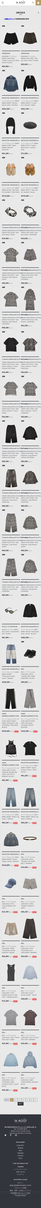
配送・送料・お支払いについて (20, 1190)
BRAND (20, 1148)
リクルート (20, 1174)
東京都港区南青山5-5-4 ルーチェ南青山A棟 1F (20, 1127)
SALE (20, 1158)
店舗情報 (20, 1166)
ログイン (20, 1183)
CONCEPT (20, 1145)
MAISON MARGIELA (11, 98)
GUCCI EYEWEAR (9, 627)
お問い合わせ (20, 1172)
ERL (22, 669)
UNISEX (20, 1155)
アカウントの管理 (20, 1188)
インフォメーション (20, 1169)
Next (20, 1104)
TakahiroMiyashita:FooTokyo (15, 227)
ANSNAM (6, 53)
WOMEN (20, 1153)
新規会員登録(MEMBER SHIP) (20, 1185)
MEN (20, 1150)
